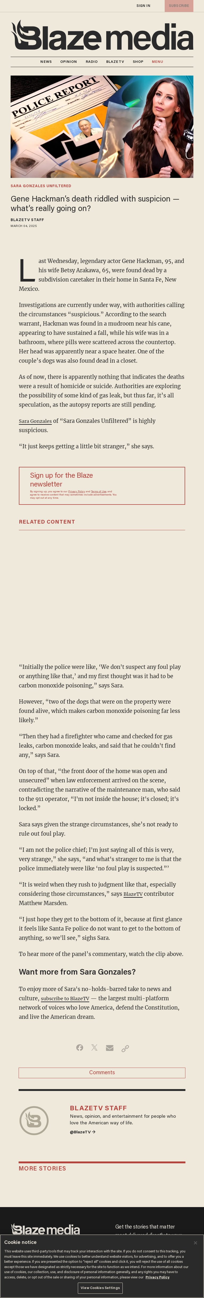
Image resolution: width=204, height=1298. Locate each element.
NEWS (46, 62)
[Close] (195, 1243)
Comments (102, 1074)
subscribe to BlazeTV (68, 998)
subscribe (178, 6)
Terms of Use (98, 491)
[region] (102, 1266)
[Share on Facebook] (77, 1048)
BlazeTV (134, 894)
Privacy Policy (76, 491)
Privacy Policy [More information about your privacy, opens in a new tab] (157, 1277)
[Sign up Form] (148, 486)
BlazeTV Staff (27, 220)
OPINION (68, 62)
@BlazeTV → (84, 1139)
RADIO (92, 62)
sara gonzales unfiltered (41, 186)
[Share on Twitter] (93, 1048)
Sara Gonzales (37, 421)
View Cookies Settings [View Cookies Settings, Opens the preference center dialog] (100, 1288)
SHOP (138, 62)
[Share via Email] (110, 1048)
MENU (157, 62)
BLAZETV (115, 62)
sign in (143, 6)
